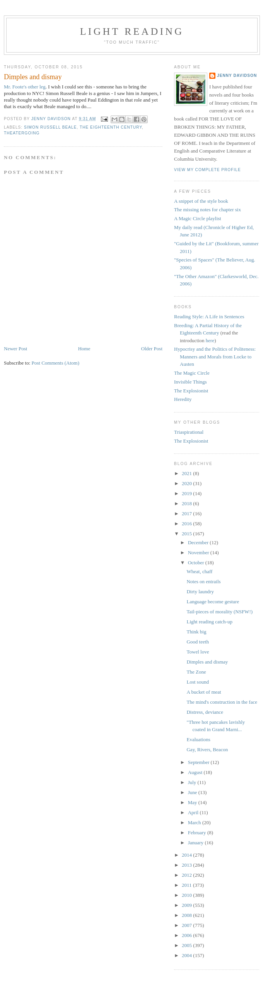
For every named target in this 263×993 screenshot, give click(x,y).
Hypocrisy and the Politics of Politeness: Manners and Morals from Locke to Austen (215, 356)
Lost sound (197, 682)
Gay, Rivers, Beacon (207, 749)
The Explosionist (191, 391)
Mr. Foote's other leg (25, 87)
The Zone (196, 672)
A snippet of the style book (201, 201)
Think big (196, 632)
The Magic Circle (192, 373)
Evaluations (198, 739)
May (193, 802)
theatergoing (21, 133)
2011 (187, 885)
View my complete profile (207, 170)
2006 (187, 935)
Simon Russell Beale (50, 127)
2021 (187, 473)
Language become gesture (212, 601)
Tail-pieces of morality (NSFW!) (219, 611)
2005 (187, 945)
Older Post (151, 348)
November (199, 552)
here (210, 340)
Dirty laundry (199, 591)
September (199, 762)
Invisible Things (190, 382)
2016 (187, 523)
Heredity (182, 399)
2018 (187, 503)
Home (84, 348)
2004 (187, 955)
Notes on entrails (203, 581)
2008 (187, 915)
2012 (187, 875)
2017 (187, 513)
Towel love (197, 652)
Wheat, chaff (199, 571)
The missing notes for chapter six (207, 209)
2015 (187, 533)
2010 (187, 895)
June (193, 792)
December (199, 542)
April (194, 812)
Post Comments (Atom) (56, 363)
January (196, 842)
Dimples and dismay (207, 662)
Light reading (132, 31)
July (193, 782)
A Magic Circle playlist (197, 218)
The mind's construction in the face (221, 702)
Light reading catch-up (209, 622)
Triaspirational (188, 432)
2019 (187, 493)
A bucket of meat (203, 692)
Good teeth (197, 642)
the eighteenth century (111, 127)
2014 (187, 855)
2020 (187, 483)
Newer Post (15, 348)
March (195, 822)
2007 (187, 925)
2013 (187, 865)
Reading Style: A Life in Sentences (209, 316)
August (196, 772)
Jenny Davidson (237, 75)
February (197, 832)
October (196, 562)
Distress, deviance (204, 712)
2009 (187, 905)
